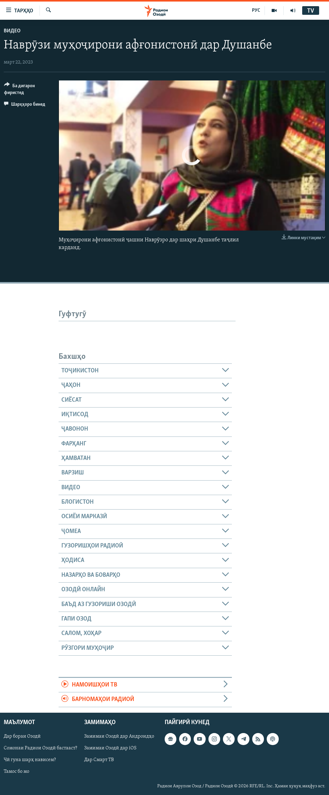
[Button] (27, 90)
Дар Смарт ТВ (99, 759)
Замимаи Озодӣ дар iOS (110, 748)
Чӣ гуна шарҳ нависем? (30, 759)
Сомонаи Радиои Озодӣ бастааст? (40, 748)
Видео (12, 31)
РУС (256, 10)
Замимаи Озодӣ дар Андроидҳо (119, 736)
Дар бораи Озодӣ (22, 736)
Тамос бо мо (16, 771)
